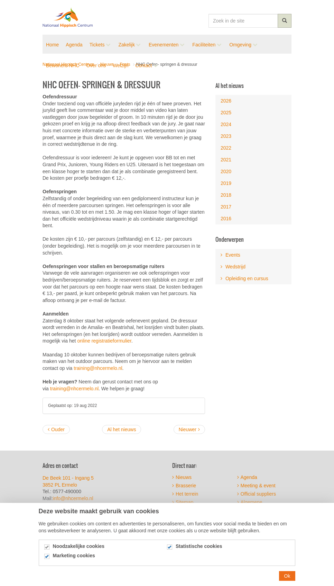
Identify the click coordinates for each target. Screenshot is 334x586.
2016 (226, 218)
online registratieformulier (104, 341)
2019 (226, 183)
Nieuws (182, 477)
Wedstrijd (233, 266)
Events (230, 255)
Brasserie (184, 485)
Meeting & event (256, 485)
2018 (226, 195)
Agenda (247, 477)
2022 (226, 148)
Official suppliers (256, 494)
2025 (226, 112)
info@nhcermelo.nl (74, 498)
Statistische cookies (199, 550)
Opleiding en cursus (244, 278)
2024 (226, 124)
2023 (226, 136)
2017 (226, 207)
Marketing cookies (74, 559)
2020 (226, 171)
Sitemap (182, 502)
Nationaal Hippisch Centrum (68, 17)
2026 (226, 101)
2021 (226, 159)
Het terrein (185, 494)
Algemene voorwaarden (251, 504)
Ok (287, 579)
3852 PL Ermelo (60, 485)
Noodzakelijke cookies (78, 550)
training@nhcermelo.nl (98, 368)
